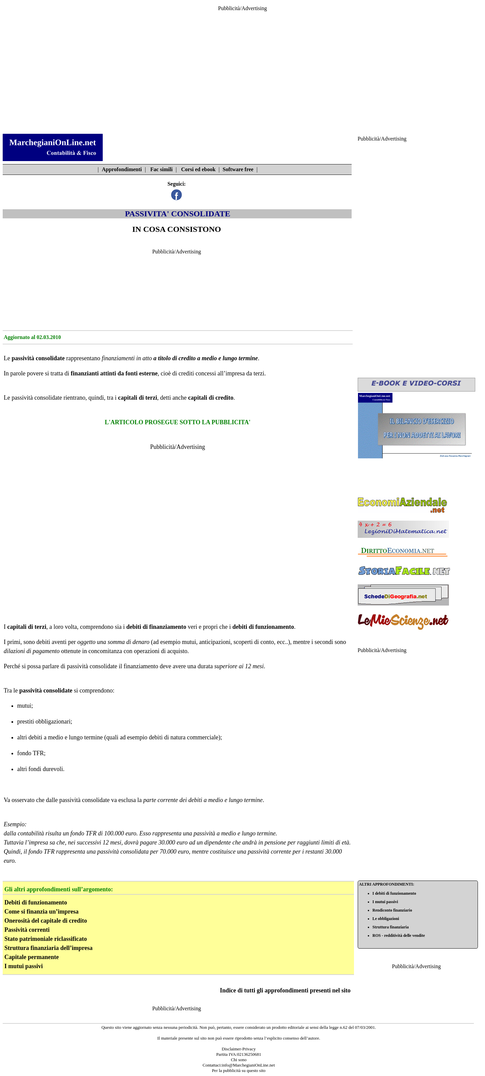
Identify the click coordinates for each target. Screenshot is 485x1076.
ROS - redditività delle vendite (399, 935)
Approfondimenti (122, 169)
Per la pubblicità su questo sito (238, 1070)
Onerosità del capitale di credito (45, 920)
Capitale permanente (31, 957)
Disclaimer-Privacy (239, 1048)
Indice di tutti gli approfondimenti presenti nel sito (285, 990)
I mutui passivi (23, 966)
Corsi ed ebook (198, 169)
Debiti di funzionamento (35, 902)
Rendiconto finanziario (392, 910)
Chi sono (239, 1059)
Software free (238, 169)
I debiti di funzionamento (394, 893)
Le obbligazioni (386, 918)
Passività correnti (27, 929)
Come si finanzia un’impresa (41, 911)
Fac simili (161, 169)
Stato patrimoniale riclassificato (45, 938)
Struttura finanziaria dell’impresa (48, 948)
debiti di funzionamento (263, 626)
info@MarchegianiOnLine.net (248, 1065)
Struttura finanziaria (391, 927)
